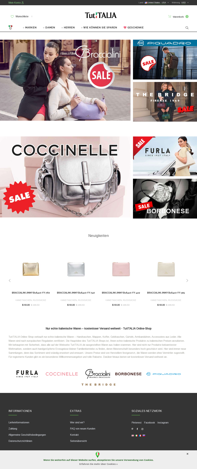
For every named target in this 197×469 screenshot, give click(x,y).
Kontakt (74, 435)
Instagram (163, 422)
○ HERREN (68, 27)
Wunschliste (21, 16)
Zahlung (12, 428)
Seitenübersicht (78, 441)
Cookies (148, 459)
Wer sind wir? (77, 422)
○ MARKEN (30, 27)
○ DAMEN (49, 27)
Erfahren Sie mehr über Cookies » (98, 463)
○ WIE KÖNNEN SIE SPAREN (99, 27)
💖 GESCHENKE (133, 27)
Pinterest (137, 422)
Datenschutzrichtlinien (20, 441)
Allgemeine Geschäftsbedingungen (27, 435)
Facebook (149, 422)
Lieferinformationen (18, 422)
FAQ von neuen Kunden (82, 428)
